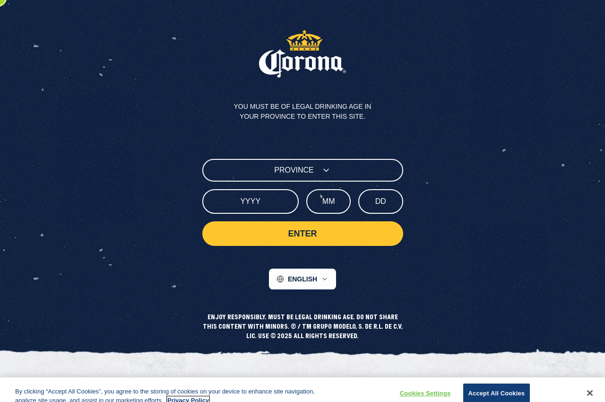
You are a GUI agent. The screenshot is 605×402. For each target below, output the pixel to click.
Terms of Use (279, 381)
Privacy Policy (232, 381)
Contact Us (323, 381)
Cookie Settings (370, 381)
